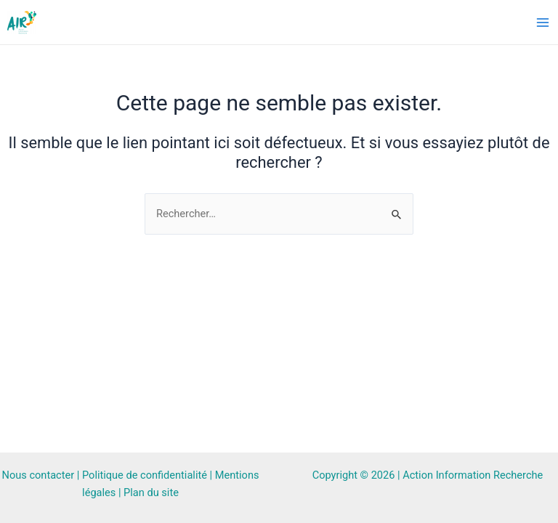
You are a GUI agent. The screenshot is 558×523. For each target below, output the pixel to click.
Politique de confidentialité (144, 475)
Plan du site (151, 492)
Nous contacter (38, 475)
